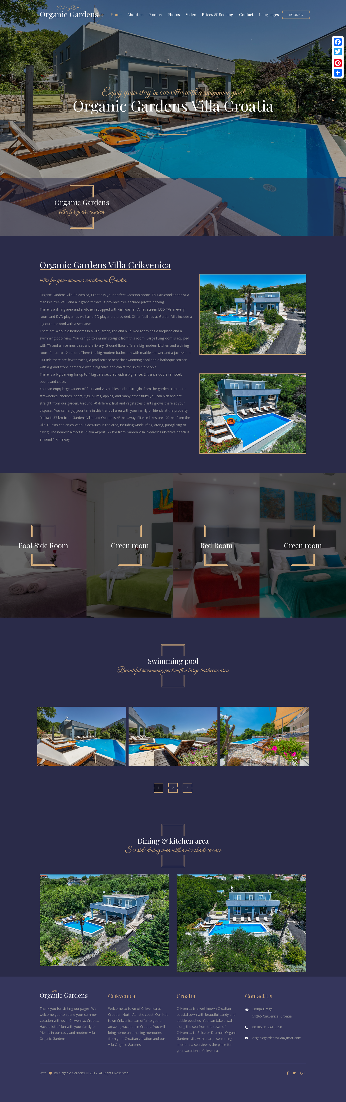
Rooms (155, 14)
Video (191, 14)
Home (116, 14)
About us (135, 14)
